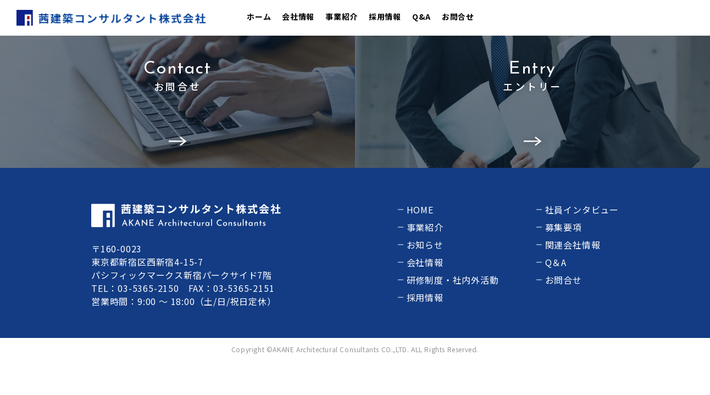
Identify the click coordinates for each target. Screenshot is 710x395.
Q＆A (556, 262)
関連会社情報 (573, 244)
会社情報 (298, 16)
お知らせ (425, 244)
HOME (420, 209)
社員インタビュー (582, 209)
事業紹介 (341, 16)
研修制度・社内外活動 (453, 279)
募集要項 (563, 227)
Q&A (421, 16)
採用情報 (385, 16)
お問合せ (458, 16)
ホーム (259, 16)
